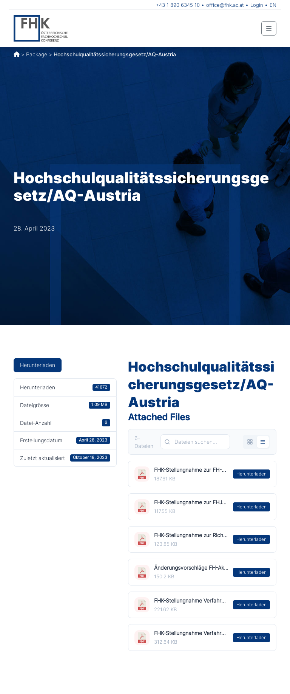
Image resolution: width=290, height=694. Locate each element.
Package (36, 54)
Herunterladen (37, 365)
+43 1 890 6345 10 (178, 5)
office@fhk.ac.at (225, 5)
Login (256, 5)
